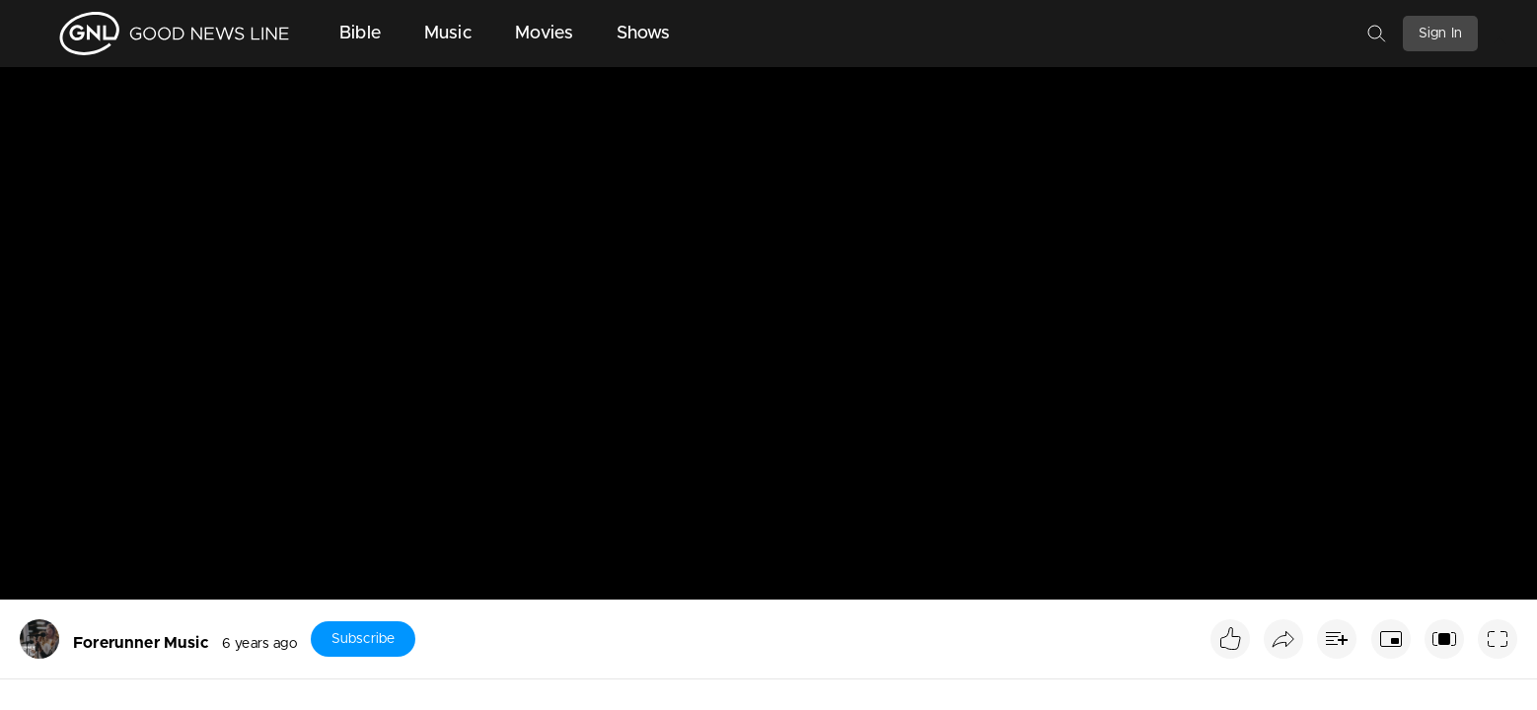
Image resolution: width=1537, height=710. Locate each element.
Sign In (1440, 33)
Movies (544, 33)
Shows (644, 33)
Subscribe (363, 639)
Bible (360, 33)
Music (448, 33)
